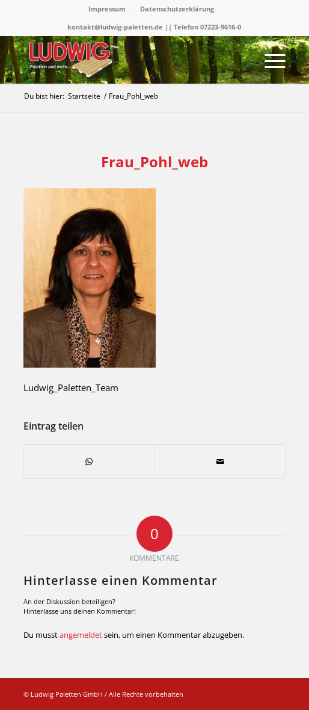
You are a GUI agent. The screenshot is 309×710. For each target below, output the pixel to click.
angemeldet (81, 634)
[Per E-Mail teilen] (220, 461)
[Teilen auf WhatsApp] (89, 461)
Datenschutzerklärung (177, 8)
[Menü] (269, 60)
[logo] (128, 60)
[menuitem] (107, 9)
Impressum (107, 8)
